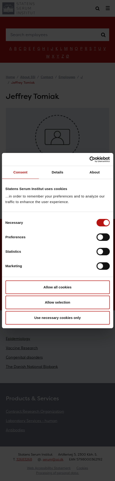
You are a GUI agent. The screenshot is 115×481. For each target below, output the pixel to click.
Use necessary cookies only (57, 318)
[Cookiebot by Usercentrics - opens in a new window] (89, 159)
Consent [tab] (20, 172)
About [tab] (94, 172)
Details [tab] (57, 172)
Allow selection (57, 302)
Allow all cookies (57, 287)
